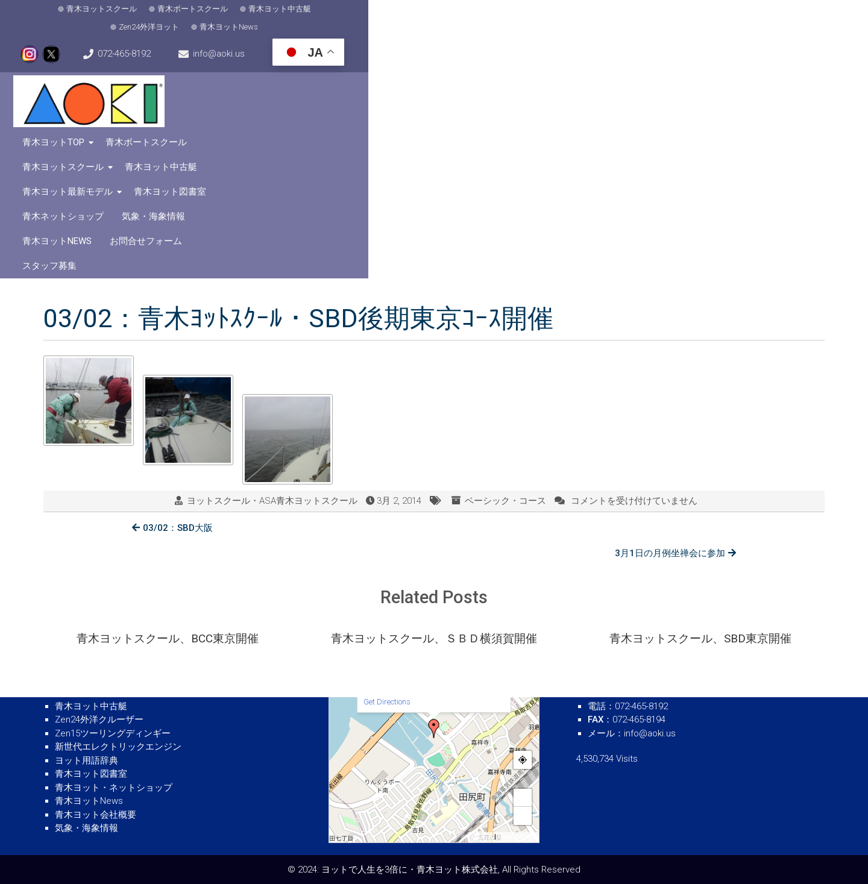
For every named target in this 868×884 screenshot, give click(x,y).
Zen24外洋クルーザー (99, 719)
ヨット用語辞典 (86, 760)
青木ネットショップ (418, 85)
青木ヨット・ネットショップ (113, 787)
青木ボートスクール (184, 18)
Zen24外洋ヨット (353, 18)
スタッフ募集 (763, 85)
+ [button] (523, 797)
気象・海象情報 (508, 85)
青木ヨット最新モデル (707, 60)
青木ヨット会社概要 (95, 814)
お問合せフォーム (682, 85)
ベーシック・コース (505, 332)
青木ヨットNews (433, 18)
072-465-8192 (594, 18)
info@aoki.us (691, 18)
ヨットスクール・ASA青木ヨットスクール (272, 332)
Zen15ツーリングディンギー (113, 733)
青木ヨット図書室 (323, 85)
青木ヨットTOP (318, 60)
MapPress (481, 837)
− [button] (523, 815)
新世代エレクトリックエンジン (118, 746)
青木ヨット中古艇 (271, 18)
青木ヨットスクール (93, 18)
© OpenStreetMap (517, 837)
